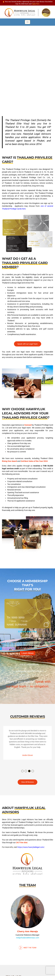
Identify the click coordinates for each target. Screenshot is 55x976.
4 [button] (33, 771)
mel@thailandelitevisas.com (27, 938)
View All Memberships (26, 665)
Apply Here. (36, 4)
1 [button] (22, 771)
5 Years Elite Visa (27, 631)
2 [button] (26, 771)
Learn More (27, 653)
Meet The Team (27, 948)
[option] (27, 628)
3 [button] (29, 771)
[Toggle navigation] (27, 22)
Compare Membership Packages (27, 671)
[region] (27, 63)
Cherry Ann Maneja (27, 931)
